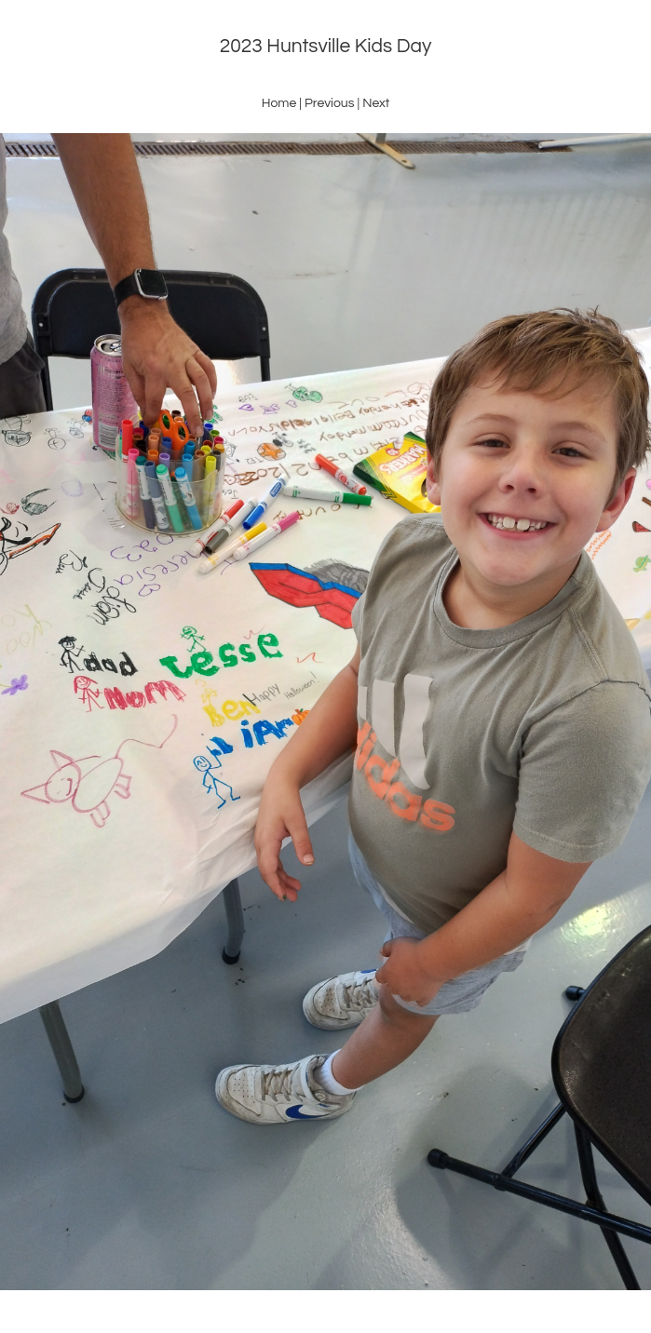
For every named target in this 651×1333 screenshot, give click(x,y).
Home (279, 103)
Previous (330, 103)
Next (375, 103)
